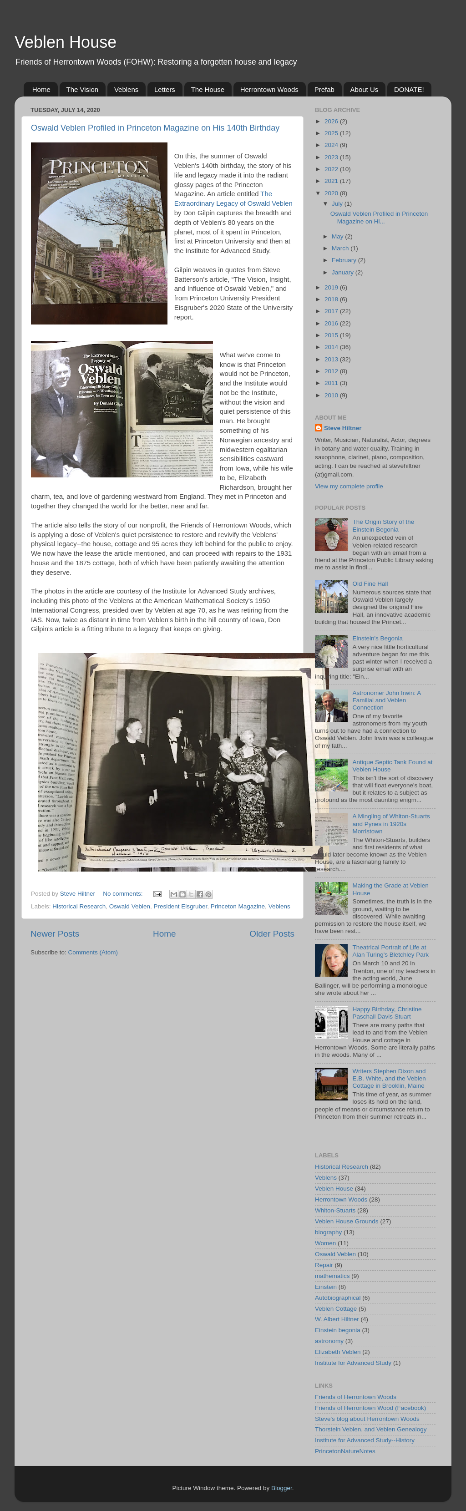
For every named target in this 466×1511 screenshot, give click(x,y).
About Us (364, 89)
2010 (332, 395)
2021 (332, 180)
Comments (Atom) (93, 952)
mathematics (332, 1276)
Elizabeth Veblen (338, 1352)
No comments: (123, 893)
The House (207, 89)
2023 (332, 157)
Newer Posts (54, 933)
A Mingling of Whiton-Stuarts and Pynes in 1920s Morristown (391, 823)
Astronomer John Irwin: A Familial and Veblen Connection (386, 700)
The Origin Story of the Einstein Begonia (383, 525)
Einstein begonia (337, 1330)
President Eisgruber (180, 906)
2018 (332, 299)
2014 (332, 347)
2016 (332, 323)
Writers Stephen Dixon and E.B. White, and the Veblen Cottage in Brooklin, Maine (388, 1078)
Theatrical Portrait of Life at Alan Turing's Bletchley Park (390, 951)
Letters (164, 89)
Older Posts (271, 933)
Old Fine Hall (370, 583)
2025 (332, 133)
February (345, 260)
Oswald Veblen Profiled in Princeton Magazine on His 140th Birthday (155, 127)
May (338, 236)
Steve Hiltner (343, 428)
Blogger (281, 1488)
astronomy (329, 1341)
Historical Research (79, 906)
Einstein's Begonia (377, 638)
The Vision (82, 89)
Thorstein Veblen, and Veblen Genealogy (370, 1429)
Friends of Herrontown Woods (355, 1397)
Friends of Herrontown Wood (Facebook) (370, 1408)
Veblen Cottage (336, 1308)
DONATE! (409, 89)
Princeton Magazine (238, 906)
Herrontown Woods (269, 89)
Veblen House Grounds (347, 1221)
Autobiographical (338, 1297)
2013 (332, 359)
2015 (332, 335)
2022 (332, 169)
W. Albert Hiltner (337, 1319)
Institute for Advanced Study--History (365, 1440)
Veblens (126, 89)
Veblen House (65, 42)
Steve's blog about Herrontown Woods (367, 1418)
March (341, 248)
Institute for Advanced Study (353, 1362)
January (343, 272)
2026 (332, 121)
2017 (332, 311)
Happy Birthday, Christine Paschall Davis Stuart (386, 1013)
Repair (324, 1265)
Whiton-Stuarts (335, 1210)
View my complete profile (349, 486)
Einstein (326, 1286)
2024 (332, 145)
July (338, 203)
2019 (332, 287)
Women (325, 1243)
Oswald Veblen (129, 906)
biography (328, 1232)
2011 (332, 383)
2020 (332, 193)
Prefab (324, 89)
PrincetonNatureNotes (345, 1451)
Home (41, 89)
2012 (332, 371)
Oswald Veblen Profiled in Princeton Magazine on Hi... (379, 217)
